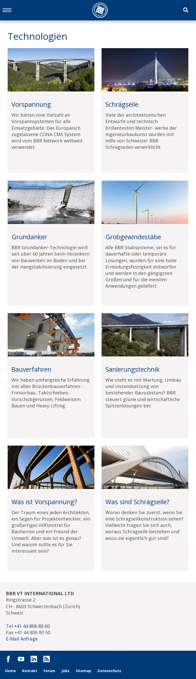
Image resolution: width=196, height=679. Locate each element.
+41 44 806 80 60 (32, 626)
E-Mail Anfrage (22, 639)
